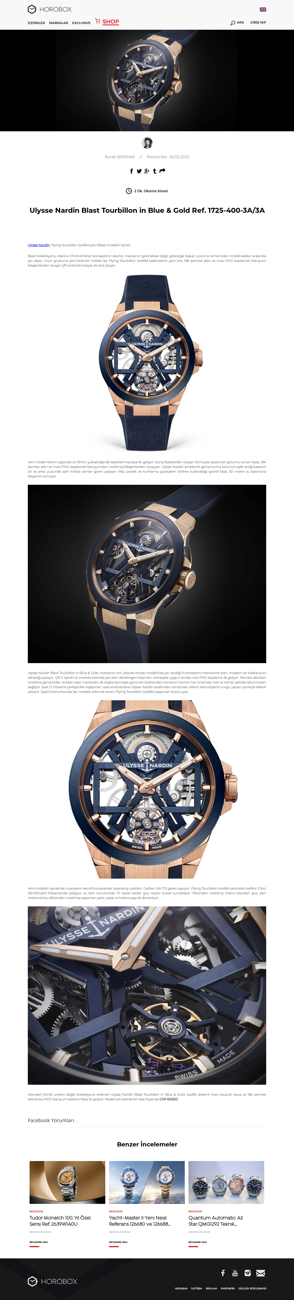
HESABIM (181, 1288)
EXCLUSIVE (81, 23)
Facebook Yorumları (51, 1120)
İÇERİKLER (36, 23)
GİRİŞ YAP (258, 22)
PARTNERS (228, 1288)
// (147, 157)
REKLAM (211, 1288)
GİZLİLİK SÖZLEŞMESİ (252, 1288)
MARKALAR (58, 23)
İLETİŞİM (196, 1288)
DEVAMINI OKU (39, 1242)
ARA (237, 23)
